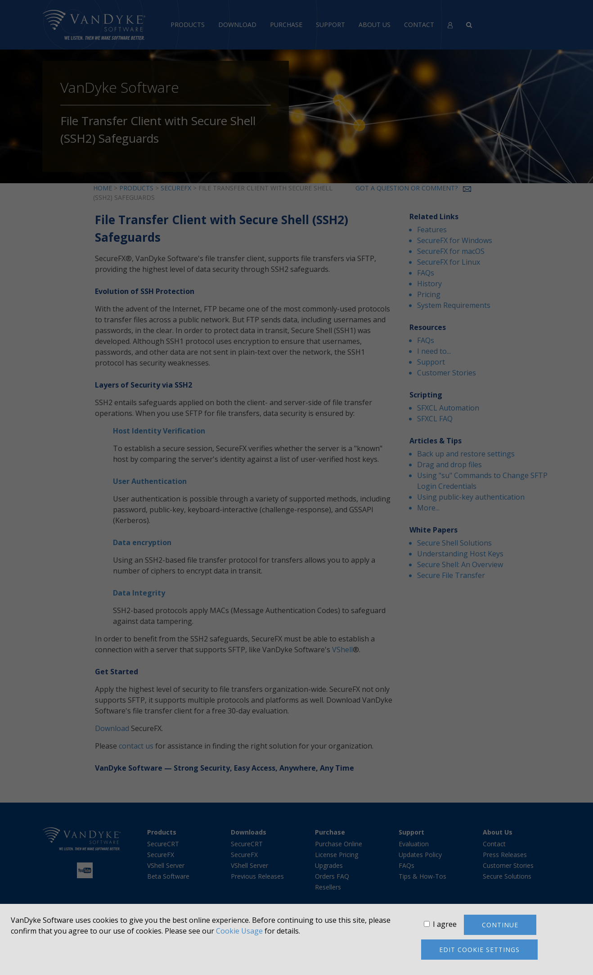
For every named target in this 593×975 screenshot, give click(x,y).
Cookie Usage (239, 931)
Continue (500, 925)
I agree (445, 924)
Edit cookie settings (479, 949)
